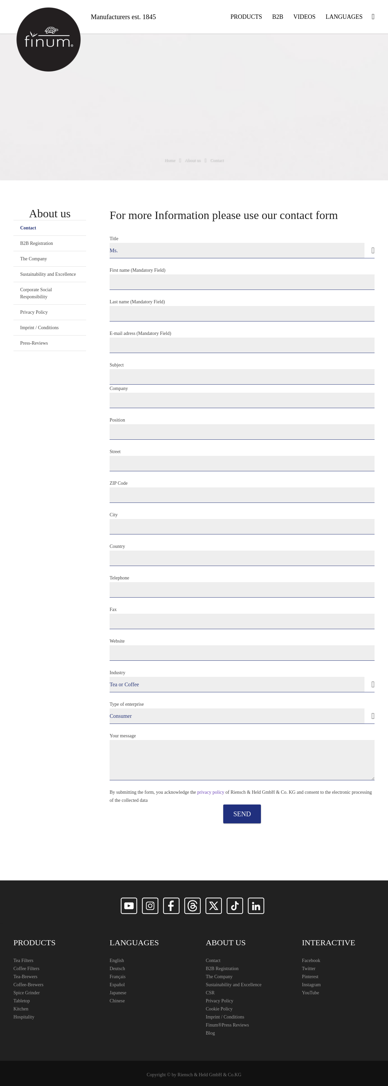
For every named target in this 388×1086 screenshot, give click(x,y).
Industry (242, 681)
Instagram (311, 984)
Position (242, 429)
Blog (210, 1033)
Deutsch (117, 968)
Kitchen (20, 1008)
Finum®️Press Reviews (227, 1025)
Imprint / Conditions (39, 327)
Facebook (311, 960)
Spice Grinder (26, 992)
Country (242, 555)
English (117, 960)
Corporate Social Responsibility (36, 293)
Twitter (308, 968)
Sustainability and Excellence (48, 274)
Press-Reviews (34, 343)
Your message (242, 756)
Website (242, 650)
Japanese (118, 992)
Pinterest (310, 976)
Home (169, 160)
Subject (242, 373)
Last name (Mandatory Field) (242, 310)
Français (117, 976)
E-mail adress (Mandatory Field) (242, 342)
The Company (33, 258)
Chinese (117, 1000)
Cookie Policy (219, 1008)
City (242, 523)
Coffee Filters (26, 968)
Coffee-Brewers (28, 984)
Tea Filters (23, 960)
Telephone (242, 586)
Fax (242, 618)
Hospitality (23, 1016)
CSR (210, 992)
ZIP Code (242, 492)
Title (242, 247)
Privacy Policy (34, 312)
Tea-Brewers (25, 976)
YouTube (310, 992)
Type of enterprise (242, 713)
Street (242, 460)
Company (242, 397)
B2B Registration (36, 243)
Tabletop (21, 1000)
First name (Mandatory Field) (242, 279)
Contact (28, 227)
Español (117, 984)
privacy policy (210, 792)
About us (192, 160)
